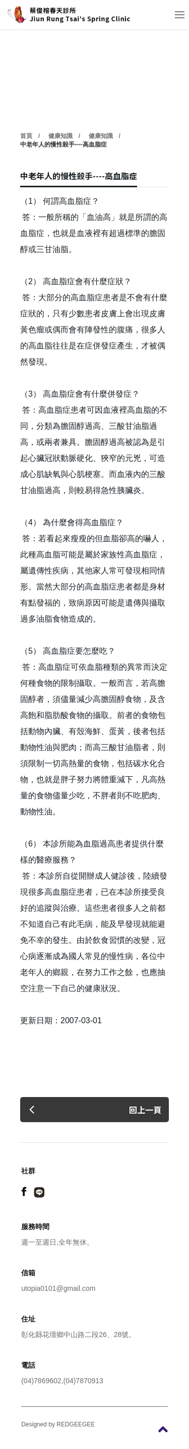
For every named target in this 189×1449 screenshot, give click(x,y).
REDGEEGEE (75, 1424)
